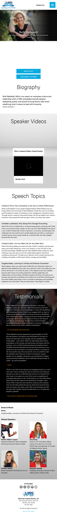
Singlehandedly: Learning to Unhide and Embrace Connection (22, 413)
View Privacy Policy (28, 511)
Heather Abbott (6, 468)
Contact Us (40, 5)
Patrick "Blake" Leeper (9, 439)
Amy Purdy (33, 439)
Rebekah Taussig (36, 468)
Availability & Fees (28, 77)
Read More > (9, 107)
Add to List (28, 71)
